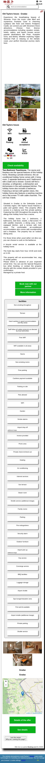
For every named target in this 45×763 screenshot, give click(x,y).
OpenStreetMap (37, 713)
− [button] (6, 685)
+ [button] (6, 681)
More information (28, 292)
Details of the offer (22, 720)
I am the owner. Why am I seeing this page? (15, 738)
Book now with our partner (28, 285)
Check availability (16, 166)
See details (23, 730)
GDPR (23, 760)
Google (32, 756)
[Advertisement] (22, 64)
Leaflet (28, 713)
